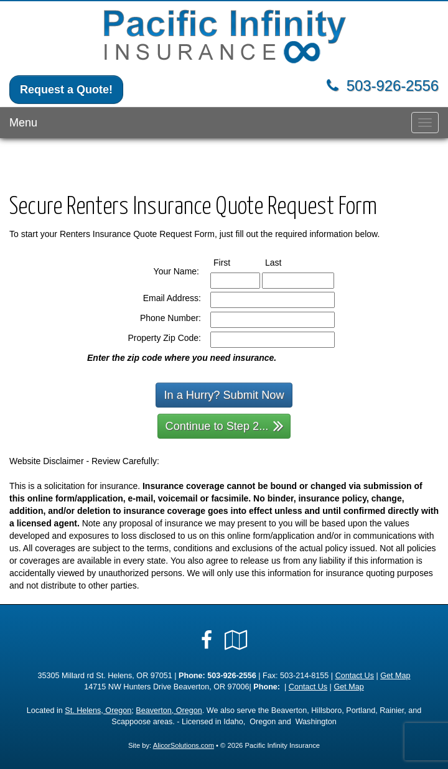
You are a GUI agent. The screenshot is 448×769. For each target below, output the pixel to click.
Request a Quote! (66, 89)
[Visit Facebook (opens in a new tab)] (206, 640)
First (233, 262)
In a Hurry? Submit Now (224, 395)
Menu (23, 122)
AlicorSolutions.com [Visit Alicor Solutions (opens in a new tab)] (183, 745)
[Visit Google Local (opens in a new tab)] (236, 640)
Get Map (395, 675)
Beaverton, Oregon (169, 710)
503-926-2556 (393, 85)
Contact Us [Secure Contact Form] (354, 675)
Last (284, 262)
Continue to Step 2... (225, 425)
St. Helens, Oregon (98, 710)
